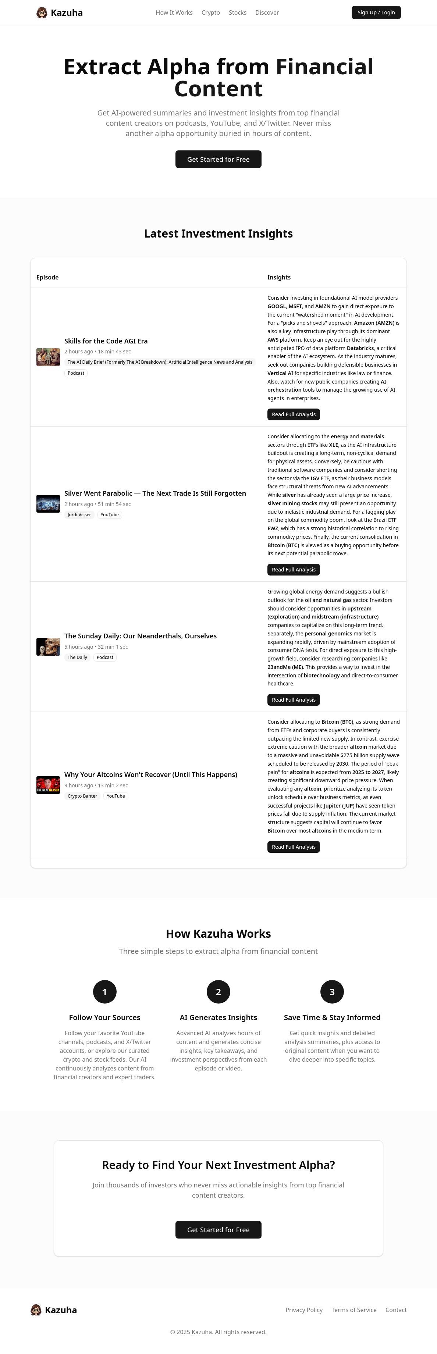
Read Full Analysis (294, 414)
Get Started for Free (218, 159)
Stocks (237, 12)
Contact (396, 1310)
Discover (267, 12)
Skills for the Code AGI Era (106, 340)
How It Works (174, 12)
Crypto (211, 12)
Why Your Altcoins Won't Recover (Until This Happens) (150, 774)
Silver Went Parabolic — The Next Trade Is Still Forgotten (155, 493)
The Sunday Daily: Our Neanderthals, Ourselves (140, 635)
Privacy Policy (304, 1310)
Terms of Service (354, 1310)
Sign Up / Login (376, 12)
